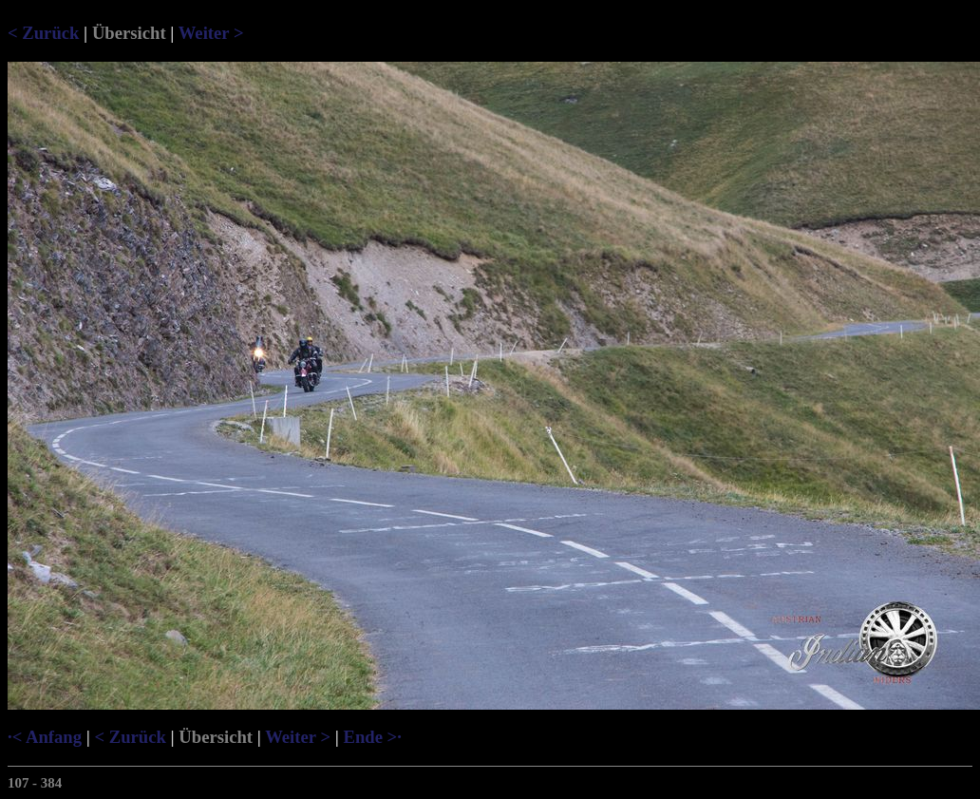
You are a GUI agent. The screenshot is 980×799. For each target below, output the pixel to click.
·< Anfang (45, 737)
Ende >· (372, 737)
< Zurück (43, 33)
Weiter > (211, 33)
